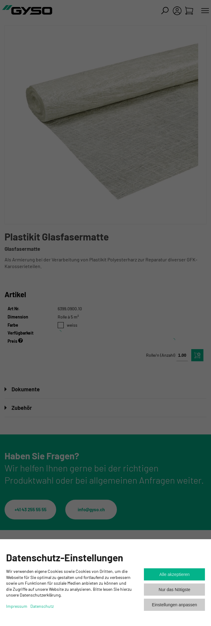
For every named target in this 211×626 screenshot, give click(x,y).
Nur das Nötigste (174, 589)
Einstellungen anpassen (174, 604)
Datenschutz (42, 606)
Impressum (16, 606)
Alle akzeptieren (174, 574)
